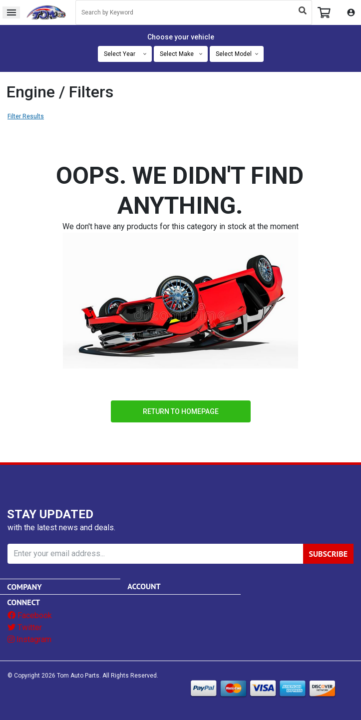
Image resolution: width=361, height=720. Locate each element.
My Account (351, 12)
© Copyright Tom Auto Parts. (54, 675)
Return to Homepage (181, 411)
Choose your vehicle (180, 37)
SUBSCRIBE (328, 554)
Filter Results (25, 116)
